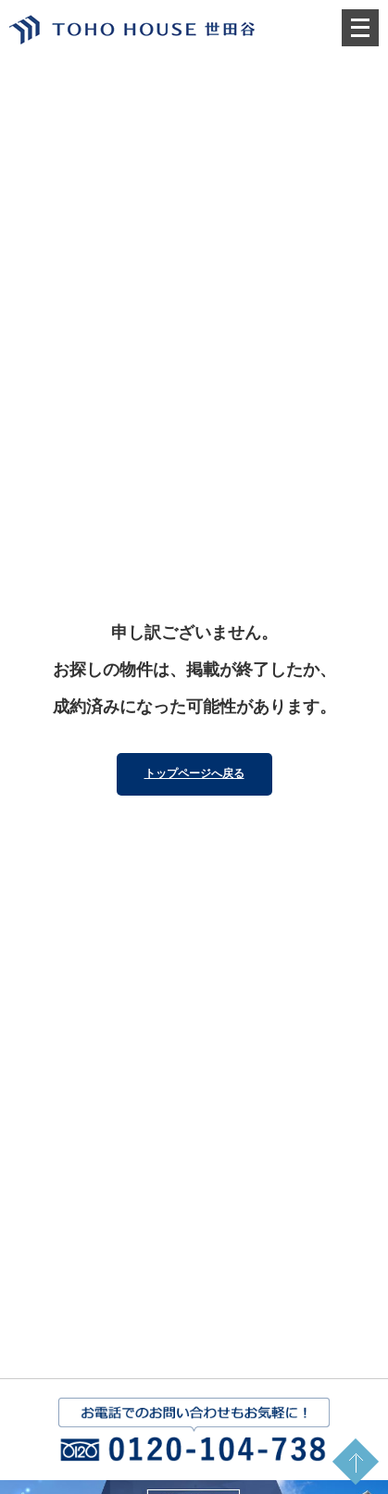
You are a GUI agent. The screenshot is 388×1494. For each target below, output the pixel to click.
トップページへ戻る (194, 773)
